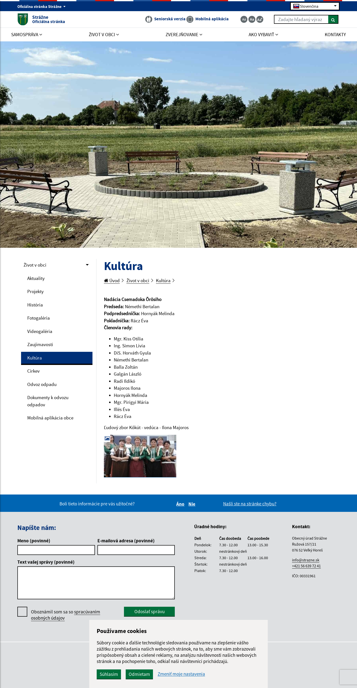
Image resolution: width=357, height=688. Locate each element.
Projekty (35, 291)
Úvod (112, 280)
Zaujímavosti (40, 344)
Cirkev (33, 371)
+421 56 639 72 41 (306, 565)
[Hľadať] (333, 19)
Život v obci (35, 265)
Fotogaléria (38, 318)
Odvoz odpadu (42, 384)
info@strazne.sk (305, 559)
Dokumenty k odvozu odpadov (47, 401)
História (35, 305)
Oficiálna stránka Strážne (41, 6)
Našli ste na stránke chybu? (249, 504)
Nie (192, 504)
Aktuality (36, 278)
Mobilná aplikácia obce (50, 418)
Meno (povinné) (33, 541)
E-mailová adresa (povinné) (126, 541)
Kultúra (34, 358)
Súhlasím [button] (109, 674)
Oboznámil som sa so (65, 615)
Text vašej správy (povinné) (46, 562)
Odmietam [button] (139, 674)
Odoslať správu (149, 611)
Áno (181, 504)
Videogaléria (39, 331)
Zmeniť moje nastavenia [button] (181, 674)
